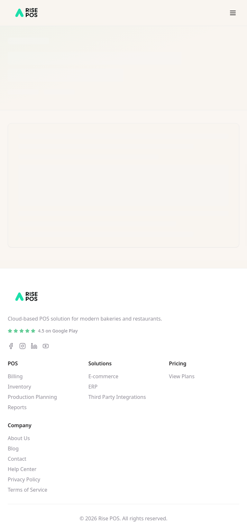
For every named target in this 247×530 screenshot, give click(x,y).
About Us (19, 438)
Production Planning (32, 396)
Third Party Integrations (117, 396)
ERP (93, 386)
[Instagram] (22, 346)
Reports (17, 407)
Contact (17, 458)
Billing (15, 376)
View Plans (182, 376)
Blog (13, 448)
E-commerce (103, 376)
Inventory (19, 386)
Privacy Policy (24, 479)
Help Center (22, 469)
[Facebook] (11, 346)
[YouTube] (45, 346)
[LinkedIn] (34, 346)
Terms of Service (27, 489)
